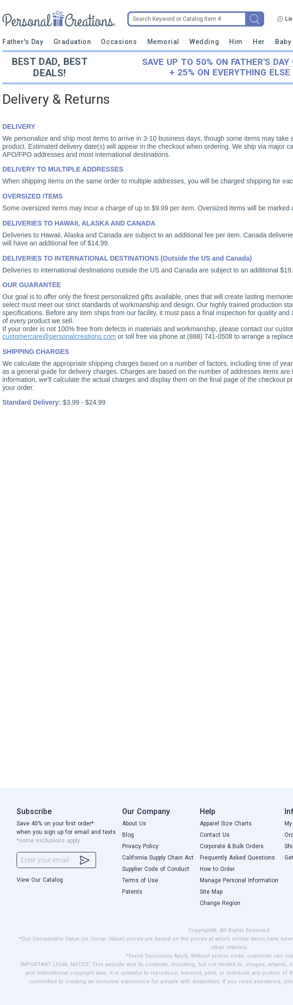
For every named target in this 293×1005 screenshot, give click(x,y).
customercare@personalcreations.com (59, 336)
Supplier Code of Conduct (155, 869)
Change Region (220, 903)
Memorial (163, 41)
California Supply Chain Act (158, 857)
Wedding (204, 41)
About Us (134, 823)
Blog (128, 835)
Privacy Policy (140, 846)
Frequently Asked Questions (237, 857)
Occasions (119, 41)
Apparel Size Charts (226, 823)
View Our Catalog (40, 880)
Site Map (211, 891)
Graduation (72, 41)
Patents (132, 891)
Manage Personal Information (239, 880)
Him (236, 41)
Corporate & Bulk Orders (232, 846)
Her (259, 41)
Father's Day (22, 41)
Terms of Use (140, 880)
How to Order (217, 869)
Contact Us (215, 835)
